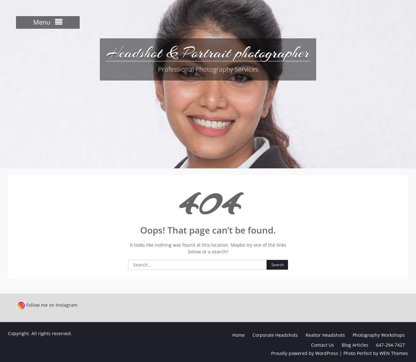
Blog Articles (355, 345)
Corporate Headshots (275, 335)
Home (238, 335)
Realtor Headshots (325, 335)
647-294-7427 (390, 345)
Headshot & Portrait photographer (208, 52)
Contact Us (322, 345)
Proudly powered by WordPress (304, 353)
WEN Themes (394, 353)
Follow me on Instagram (46, 305)
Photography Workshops (379, 335)
